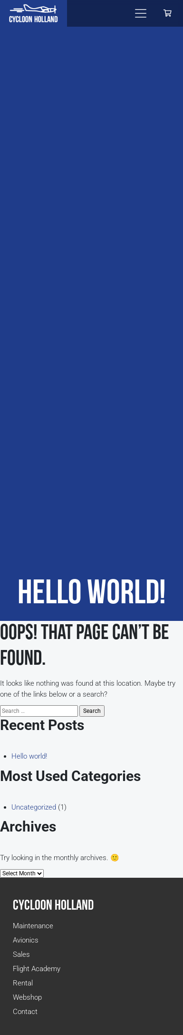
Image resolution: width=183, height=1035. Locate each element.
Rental (23, 983)
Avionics (26, 940)
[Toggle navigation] (140, 13)
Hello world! (29, 756)
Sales (21, 954)
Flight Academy (36, 968)
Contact (25, 1011)
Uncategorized (33, 807)
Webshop (27, 997)
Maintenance (33, 926)
